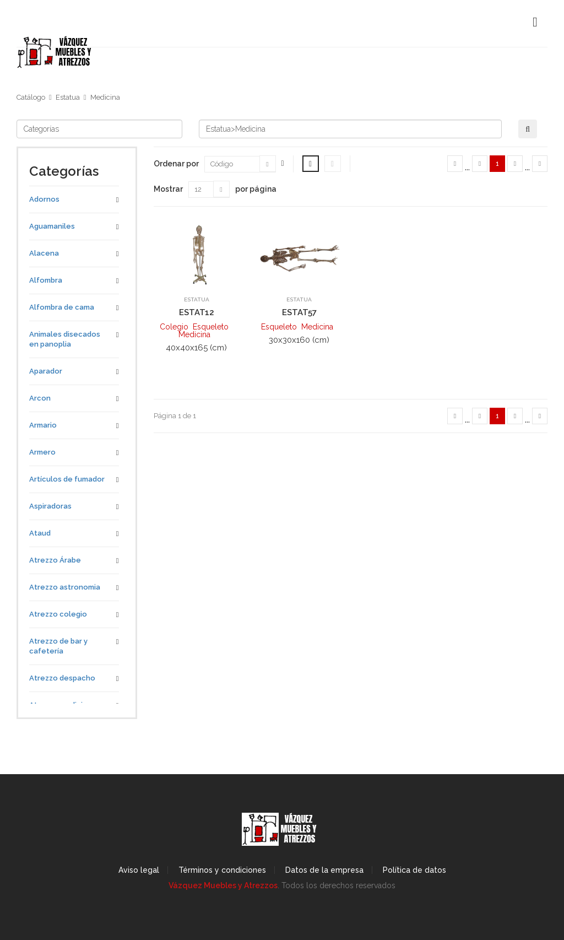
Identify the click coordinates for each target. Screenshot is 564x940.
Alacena (44, 253)
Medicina (105, 97)
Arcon (40, 398)
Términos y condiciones (222, 870)
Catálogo (31, 97)
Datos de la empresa (324, 870)
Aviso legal (138, 870)
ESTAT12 (196, 312)
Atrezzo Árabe (55, 560)
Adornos (44, 199)
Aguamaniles (52, 226)
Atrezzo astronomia (64, 587)
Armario (43, 425)
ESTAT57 (299, 312)
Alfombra (45, 280)
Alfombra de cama (61, 307)
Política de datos (414, 870)
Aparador (45, 371)
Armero (42, 452)
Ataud (40, 533)
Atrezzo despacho (62, 678)
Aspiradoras (50, 506)
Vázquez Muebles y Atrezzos (223, 885)
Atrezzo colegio (58, 614)
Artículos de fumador (67, 479)
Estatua (68, 97)
